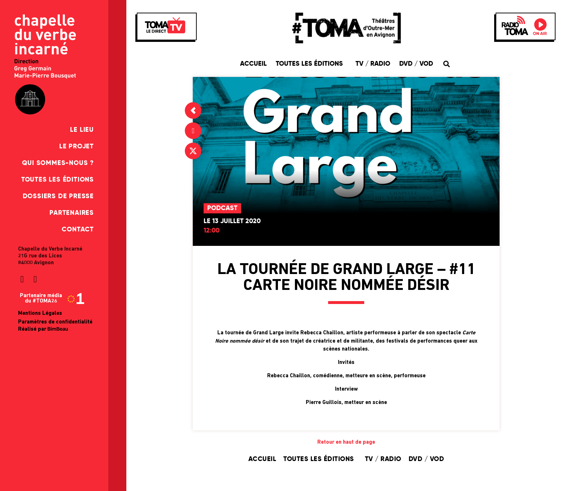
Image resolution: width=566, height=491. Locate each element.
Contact (78, 229)
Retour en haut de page (346, 442)
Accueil (253, 64)
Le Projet (76, 146)
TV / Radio (373, 64)
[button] (446, 64)
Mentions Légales (40, 313)
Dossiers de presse (58, 196)
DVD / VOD (416, 64)
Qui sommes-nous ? (58, 163)
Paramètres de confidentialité (55, 322)
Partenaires (71, 213)
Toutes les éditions (57, 180)
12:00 (211, 230)
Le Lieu (82, 130)
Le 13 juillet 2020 (232, 221)
